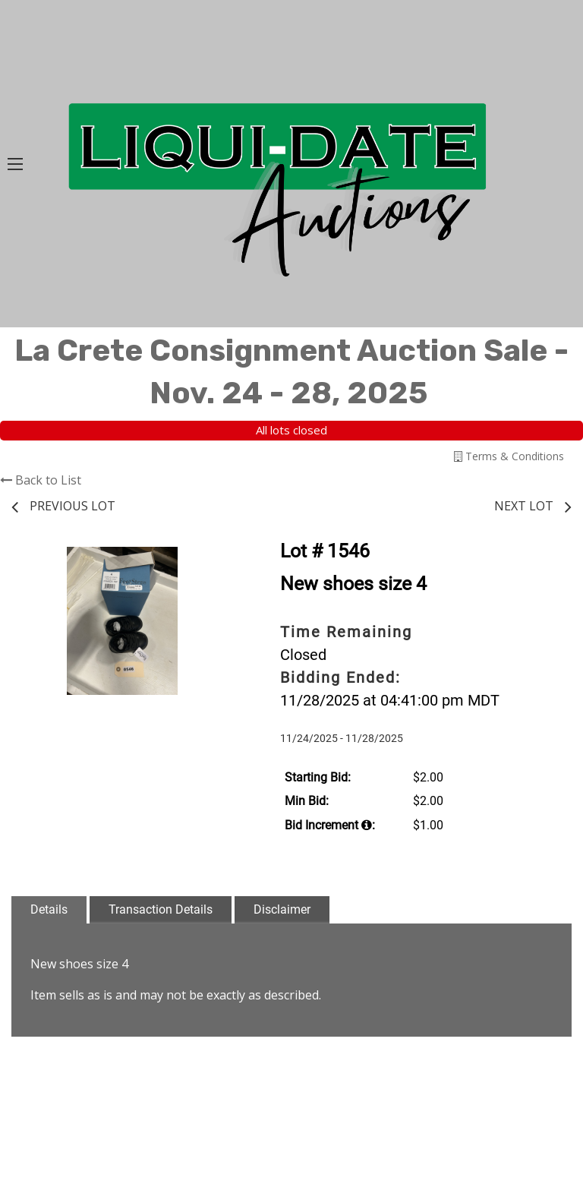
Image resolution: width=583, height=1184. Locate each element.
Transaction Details (161, 909)
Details (49, 909)
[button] (219, 560)
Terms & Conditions (509, 456)
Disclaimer (282, 909)
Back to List (40, 480)
